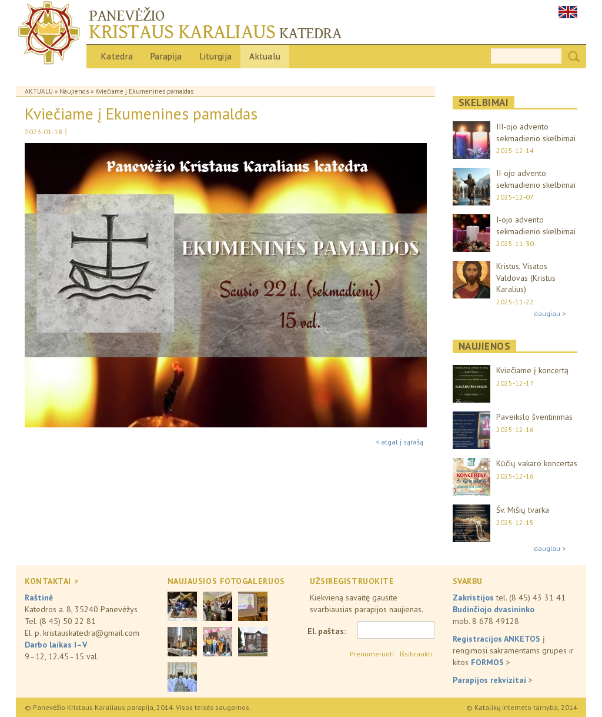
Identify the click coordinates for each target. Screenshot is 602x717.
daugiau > (550, 313)
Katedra (117, 56)
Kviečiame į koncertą (532, 370)
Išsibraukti (416, 653)
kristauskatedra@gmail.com (91, 633)
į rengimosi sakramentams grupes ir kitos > (513, 650)
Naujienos (74, 91)
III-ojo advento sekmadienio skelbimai (536, 132)
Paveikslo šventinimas (534, 416)
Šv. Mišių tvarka (522, 509)
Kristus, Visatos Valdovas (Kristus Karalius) (526, 277)
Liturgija (216, 56)
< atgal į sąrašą (399, 441)
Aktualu (264, 56)
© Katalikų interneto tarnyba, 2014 (521, 707)
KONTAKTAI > (51, 581)
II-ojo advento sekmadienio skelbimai (536, 179)
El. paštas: (326, 631)
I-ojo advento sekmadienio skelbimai (536, 225)
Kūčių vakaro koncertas (536, 463)
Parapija (166, 56)
